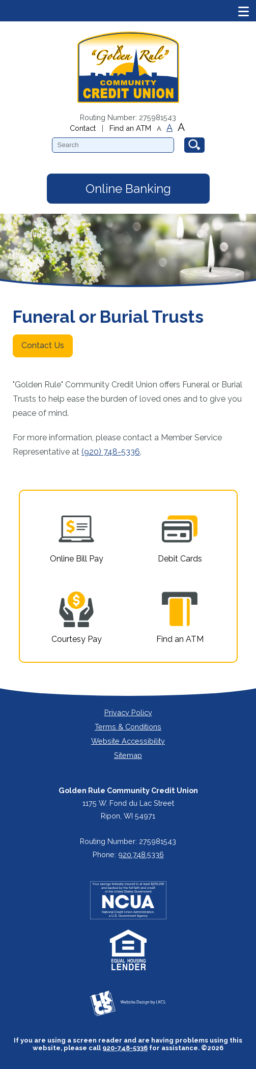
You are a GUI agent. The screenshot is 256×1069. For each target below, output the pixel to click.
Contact (83, 128)
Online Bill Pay (76, 537)
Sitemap (128, 755)
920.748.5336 (141, 854)
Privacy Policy (128, 712)
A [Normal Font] (169, 127)
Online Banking (128, 188)
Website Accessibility (128, 741)
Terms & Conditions (128, 726)
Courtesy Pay (76, 618)
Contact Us (42, 345)
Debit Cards (180, 537)
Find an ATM (130, 128)
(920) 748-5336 (110, 452)
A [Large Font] (181, 127)
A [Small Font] (159, 128)
